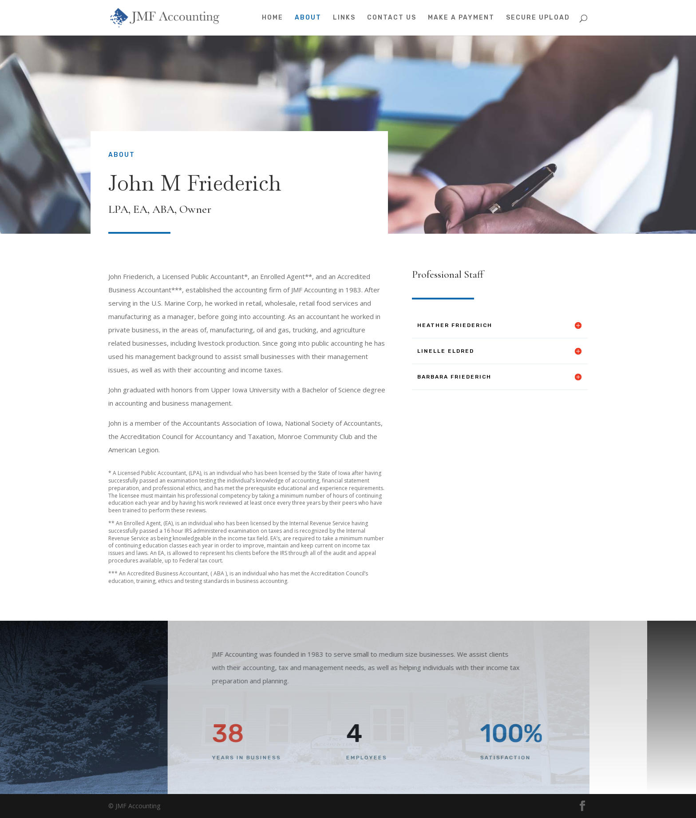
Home (272, 18)
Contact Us (391, 18)
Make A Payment (461, 18)
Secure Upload (538, 18)
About (308, 18)
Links (344, 18)
